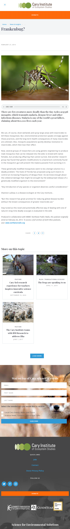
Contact (35, 465)
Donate (35, 15)
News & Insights (15, 24)
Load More (37, 356)
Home (4, 24)
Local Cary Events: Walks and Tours (20, 412)
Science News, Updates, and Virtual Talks (22, 415)
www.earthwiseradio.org (15, 223)
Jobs (35, 459)
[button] (35, 99)
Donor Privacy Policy (35, 471)
